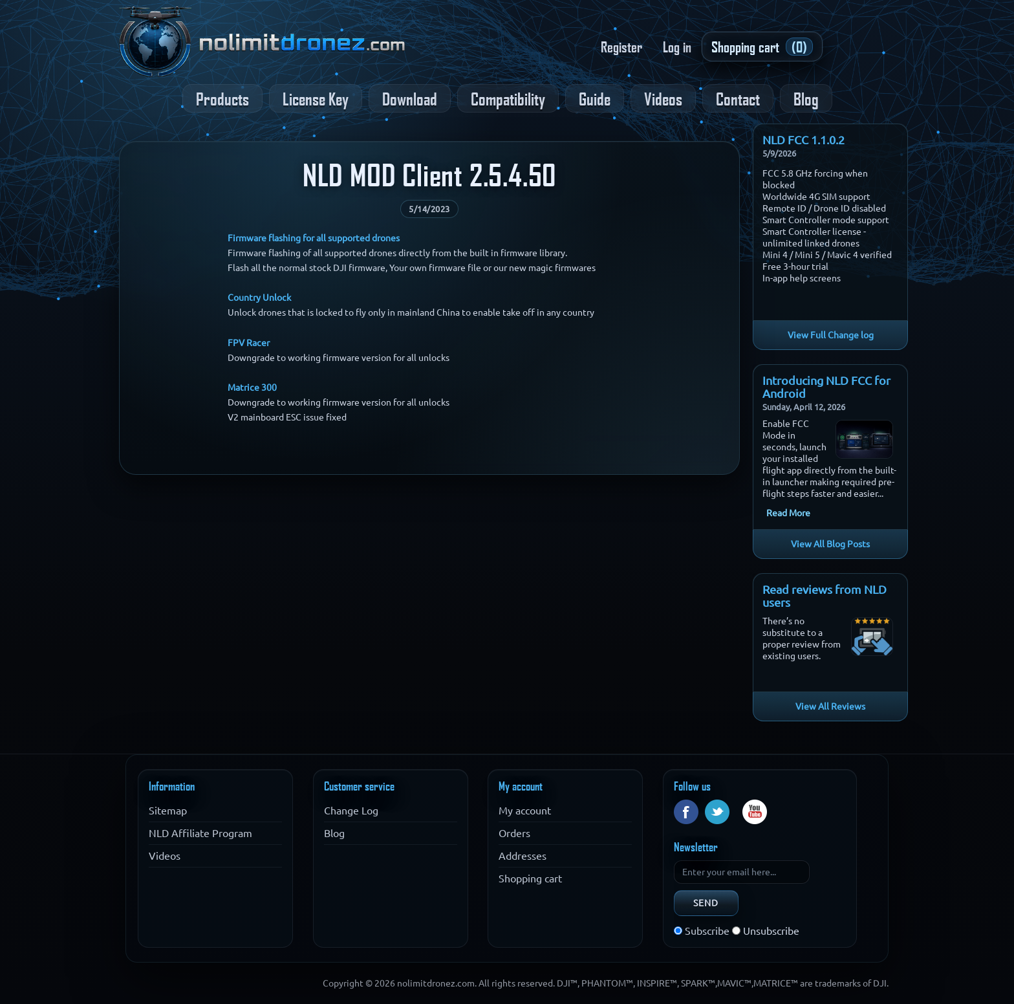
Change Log (351, 810)
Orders (514, 833)
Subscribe (707, 931)
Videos (663, 98)
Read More (788, 513)
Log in (677, 46)
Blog (806, 98)
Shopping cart (530, 878)
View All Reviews (830, 706)
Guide (594, 98)
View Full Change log (831, 335)
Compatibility (508, 98)
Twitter (717, 812)
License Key (316, 98)
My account (525, 810)
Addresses (522, 856)
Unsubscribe (771, 931)
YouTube (754, 812)
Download (409, 98)
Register (621, 46)
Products (222, 98)
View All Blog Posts (830, 544)
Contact (738, 98)
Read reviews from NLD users (824, 596)
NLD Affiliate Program (200, 833)
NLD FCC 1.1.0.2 (803, 139)
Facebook (686, 812)
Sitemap (168, 810)
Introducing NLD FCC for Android (826, 387)
